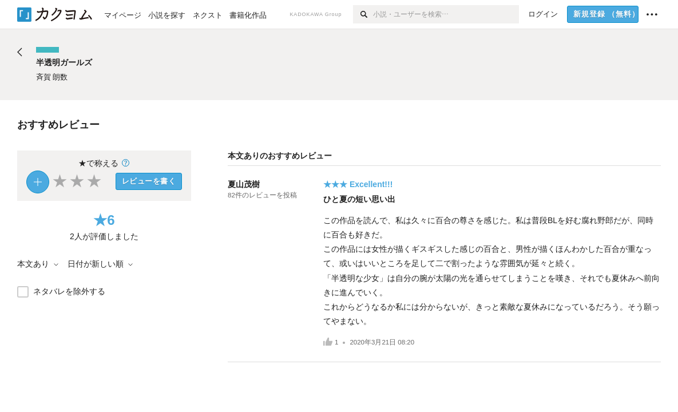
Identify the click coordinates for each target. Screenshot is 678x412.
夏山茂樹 (244, 184)
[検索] (363, 14)
